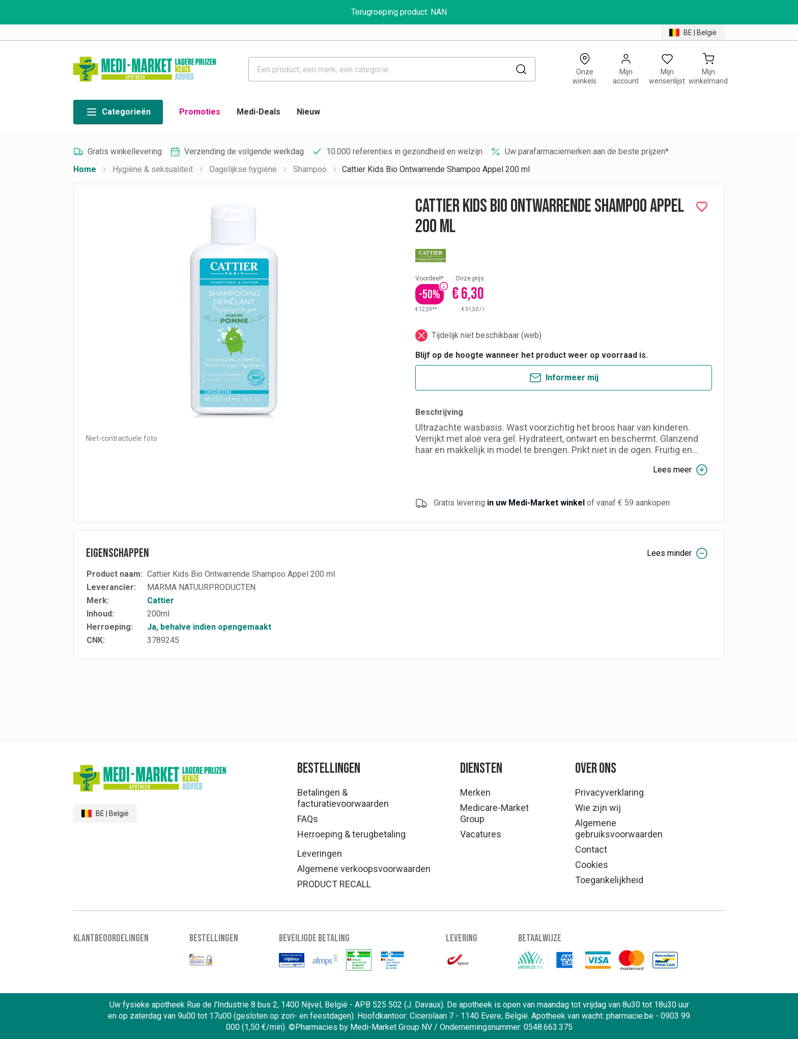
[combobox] (391, 69)
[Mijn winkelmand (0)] (708, 69)
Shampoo (310, 169)
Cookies (591, 864)
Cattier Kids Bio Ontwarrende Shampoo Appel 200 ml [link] (436, 169)
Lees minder (677, 553)
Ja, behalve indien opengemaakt (209, 627)
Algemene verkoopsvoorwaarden (364, 868)
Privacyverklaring (609, 792)
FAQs (307, 818)
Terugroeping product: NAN (399, 12)
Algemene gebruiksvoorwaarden (619, 828)
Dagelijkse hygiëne (243, 169)
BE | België (693, 32)
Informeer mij (563, 378)
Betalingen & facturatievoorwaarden (343, 798)
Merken (475, 792)
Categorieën (118, 112)
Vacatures (480, 834)
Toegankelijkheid (609, 880)
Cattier (160, 600)
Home (84, 169)
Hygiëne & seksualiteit (152, 169)
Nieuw (308, 112)
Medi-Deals (258, 112)
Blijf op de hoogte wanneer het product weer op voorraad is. (531, 355)
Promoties (199, 112)
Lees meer (680, 470)
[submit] (521, 69)
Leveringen (319, 853)
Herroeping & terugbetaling (351, 834)
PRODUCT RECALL (334, 884)
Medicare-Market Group (494, 813)
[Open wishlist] (666, 69)
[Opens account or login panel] (625, 69)
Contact (591, 849)
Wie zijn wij (598, 807)
